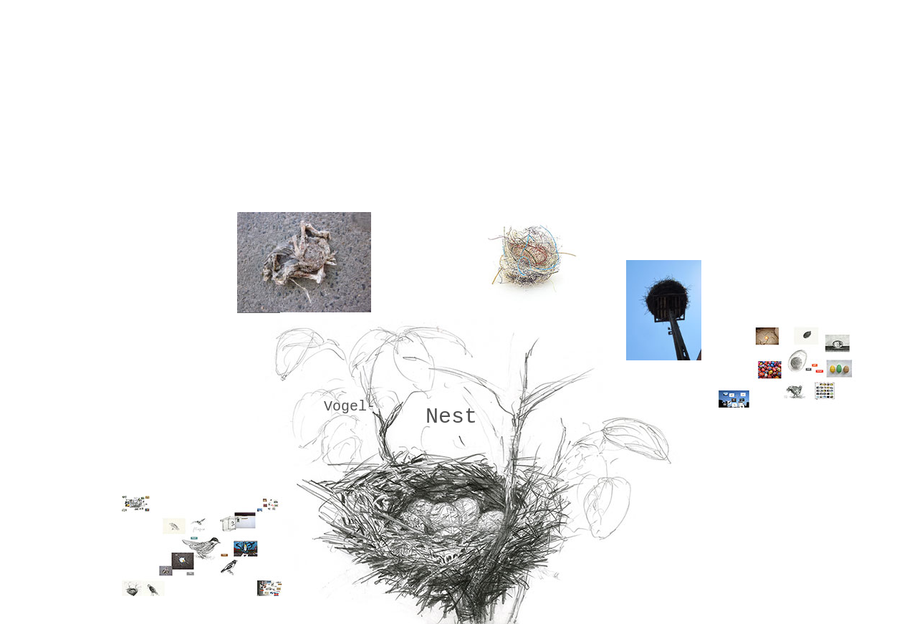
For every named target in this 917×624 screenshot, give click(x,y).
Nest (451, 417)
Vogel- (349, 406)
